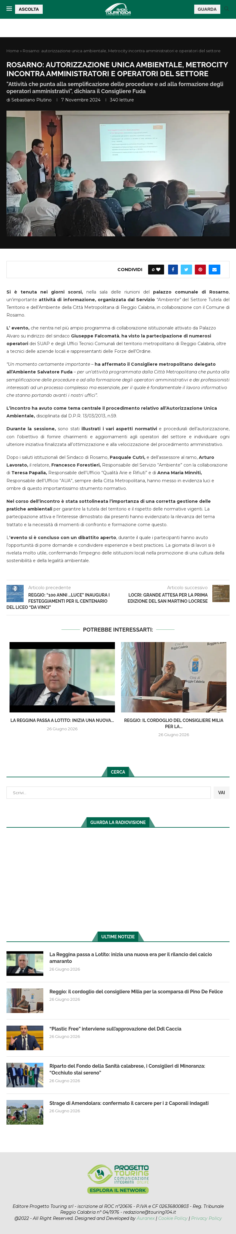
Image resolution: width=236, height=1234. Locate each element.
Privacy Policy (206, 1218)
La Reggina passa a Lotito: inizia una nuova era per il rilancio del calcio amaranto (131, 958)
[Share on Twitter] (186, 269)
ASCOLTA (29, 9)
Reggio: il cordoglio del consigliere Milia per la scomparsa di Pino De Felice (137, 992)
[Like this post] (158, 269)
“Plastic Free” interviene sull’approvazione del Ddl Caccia (116, 1029)
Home (12, 50)
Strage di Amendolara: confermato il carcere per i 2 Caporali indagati (129, 1103)
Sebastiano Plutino (31, 100)
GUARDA (207, 9)
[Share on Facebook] (173, 269)
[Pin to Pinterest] (200, 269)
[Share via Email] (214, 269)
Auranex (146, 1218)
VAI (221, 792)
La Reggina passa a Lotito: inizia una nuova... (62, 720)
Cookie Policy (172, 1218)
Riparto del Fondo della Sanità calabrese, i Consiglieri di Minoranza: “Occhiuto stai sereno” (128, 1069)
